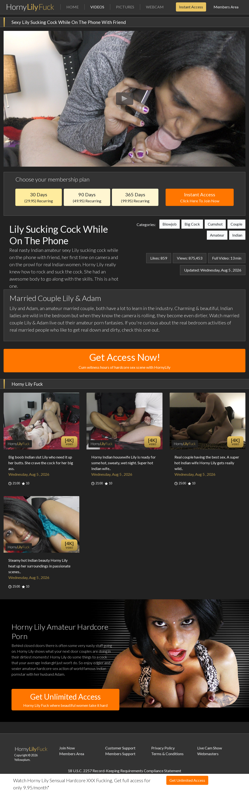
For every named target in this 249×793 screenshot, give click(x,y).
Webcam (155, 7)
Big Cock (192, 224)
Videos (100, 6)
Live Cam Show (209, 748)
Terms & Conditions (167, 753)
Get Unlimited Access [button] (65, 700)
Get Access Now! (124, 360)
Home (72, 7)
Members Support (120, 753)
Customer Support (120, 748)
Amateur (217, 235)
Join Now (67, 748)
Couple (236, 224)
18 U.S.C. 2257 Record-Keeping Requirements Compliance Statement (124, 770)
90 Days (87, 197)
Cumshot (215, 224)
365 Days (135, 197)
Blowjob (169, 224)
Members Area (226, 7)
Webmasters (208, 753)
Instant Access (191, 7)
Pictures (125, 7)
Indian (237, 235)
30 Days (38, 197)
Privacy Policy (163, 748)
